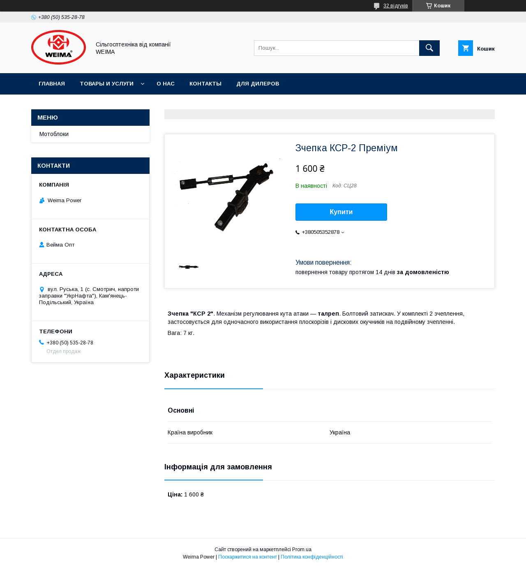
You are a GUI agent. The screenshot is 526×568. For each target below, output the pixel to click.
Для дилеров (257, 84)
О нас (166, 84)
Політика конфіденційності (312, 557)
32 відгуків (395, 6)
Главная (52, 84)
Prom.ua (301, 549)
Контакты (205, 84)
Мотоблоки (54, 134)
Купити (341, 211)
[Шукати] (429, 48)
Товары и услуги (107, 84)
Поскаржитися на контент (247, 557)
